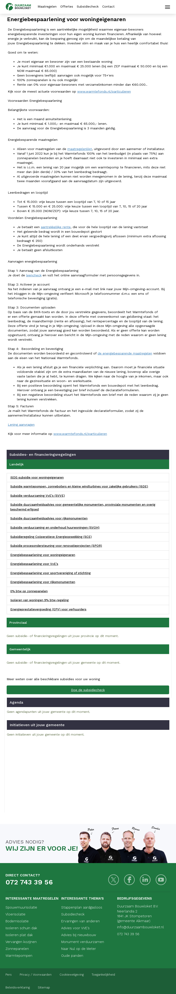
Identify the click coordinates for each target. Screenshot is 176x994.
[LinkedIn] (145, 879)
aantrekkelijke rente (56, 227)
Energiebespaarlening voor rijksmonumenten (42, 582)
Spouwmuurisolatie (21, 907)
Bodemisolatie (17, 921)
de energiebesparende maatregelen (125, 353)
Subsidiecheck (88, 6)
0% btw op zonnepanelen (29, 591)
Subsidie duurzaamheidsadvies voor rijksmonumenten (49, 518)
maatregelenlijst (79, 149)
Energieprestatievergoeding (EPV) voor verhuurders (48, 609)
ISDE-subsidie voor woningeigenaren (37, 477)
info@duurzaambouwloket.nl (140, 927)
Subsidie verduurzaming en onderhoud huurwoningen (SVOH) (54, 527)
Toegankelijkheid (103, 974)
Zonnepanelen (17, 949)
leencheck (33, 275)
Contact (108, 6)
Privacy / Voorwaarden (36, 974)
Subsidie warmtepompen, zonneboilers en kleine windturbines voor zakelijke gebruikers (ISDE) (79, 486)
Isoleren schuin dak (21, 928)
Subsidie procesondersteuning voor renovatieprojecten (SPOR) (56, 545)
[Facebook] (129, 879)
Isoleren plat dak (19, 935)
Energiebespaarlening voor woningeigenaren (42, 555)
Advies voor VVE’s (75, 928)
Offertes (66, 6)
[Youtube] (161, 879)
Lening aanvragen (21, 424)
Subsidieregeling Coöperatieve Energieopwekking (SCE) (51, 536)
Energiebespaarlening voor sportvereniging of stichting (50, 573)
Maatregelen (47, 6)
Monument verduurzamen (82, 942)
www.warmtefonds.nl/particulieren (104, 91)
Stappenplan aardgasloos (81, 907)
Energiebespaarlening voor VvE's (34, 564)
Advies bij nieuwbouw (78, 935)
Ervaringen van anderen (80, 921)
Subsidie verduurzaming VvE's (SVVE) (37, 495)
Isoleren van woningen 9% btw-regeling (39, 600)
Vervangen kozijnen (21, 942)
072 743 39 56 (29, 882)
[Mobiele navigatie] (167, 7)
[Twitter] (113, 879)
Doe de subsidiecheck (88, 690)
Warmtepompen (19, 956)
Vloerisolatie (15, 914)
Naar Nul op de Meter (78, 949)
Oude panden (72, 956)
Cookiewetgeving (72, 974)
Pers (9, 974)
